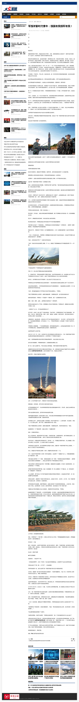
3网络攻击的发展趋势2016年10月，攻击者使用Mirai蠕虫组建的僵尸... (18, 183)
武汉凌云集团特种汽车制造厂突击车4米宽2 (51, 677)
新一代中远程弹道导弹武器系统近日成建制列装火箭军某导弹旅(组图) (44, 685)
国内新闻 (21, 14)
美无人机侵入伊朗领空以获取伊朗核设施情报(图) (67, 677)
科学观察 (58, 14)
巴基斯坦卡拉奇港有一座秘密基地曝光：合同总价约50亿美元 (15, 70)
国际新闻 (15, 14)
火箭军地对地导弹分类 (38, 633)
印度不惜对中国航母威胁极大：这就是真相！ (15, 91)
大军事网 (5, 3)
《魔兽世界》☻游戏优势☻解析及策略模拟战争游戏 (15, 86)
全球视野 (52, 14)
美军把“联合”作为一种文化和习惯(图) (13, 149)
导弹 (30, 69)
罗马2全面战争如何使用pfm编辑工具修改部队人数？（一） (18, 146)
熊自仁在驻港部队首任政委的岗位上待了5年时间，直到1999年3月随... (18, 120)
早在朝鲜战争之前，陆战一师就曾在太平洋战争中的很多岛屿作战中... (18, 111)
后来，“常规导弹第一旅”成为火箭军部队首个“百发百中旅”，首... (18, 174)
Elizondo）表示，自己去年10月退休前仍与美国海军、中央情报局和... (18, 44)
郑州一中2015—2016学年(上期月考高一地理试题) (16, 152)
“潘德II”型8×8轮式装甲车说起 (11, 144)
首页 (4, 14)
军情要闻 (9, 14)
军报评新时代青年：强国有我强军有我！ (35, 662)
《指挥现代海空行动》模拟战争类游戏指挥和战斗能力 (17, 162)
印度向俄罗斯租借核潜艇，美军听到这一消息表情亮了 (15, 75)
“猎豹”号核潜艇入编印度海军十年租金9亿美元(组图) (15, 81)
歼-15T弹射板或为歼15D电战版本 (12, 165)
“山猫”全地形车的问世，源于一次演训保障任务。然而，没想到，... (18, 54)
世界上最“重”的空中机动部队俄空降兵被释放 (35, 677)
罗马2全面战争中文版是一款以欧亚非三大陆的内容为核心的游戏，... (18, 102)
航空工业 (40, 14)
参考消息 (64, 14)
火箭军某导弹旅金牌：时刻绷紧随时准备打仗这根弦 (40, 690)
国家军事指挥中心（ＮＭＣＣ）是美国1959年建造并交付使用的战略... (18, 129)
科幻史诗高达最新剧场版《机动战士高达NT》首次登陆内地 (18, 154)
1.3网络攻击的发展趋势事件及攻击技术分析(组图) (51, 662)
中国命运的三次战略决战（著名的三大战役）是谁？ (16, 159)
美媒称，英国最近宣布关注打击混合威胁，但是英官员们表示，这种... (18, 26)
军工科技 (33, 14)
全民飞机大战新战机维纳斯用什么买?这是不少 (15, 65)
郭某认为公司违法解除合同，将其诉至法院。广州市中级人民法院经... (18, 192)
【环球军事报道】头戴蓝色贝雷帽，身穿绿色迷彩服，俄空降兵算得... (18, 201)
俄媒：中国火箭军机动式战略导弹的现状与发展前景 (40, 687)
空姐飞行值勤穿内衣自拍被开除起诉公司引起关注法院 (67, 662)
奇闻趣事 (46, 14)
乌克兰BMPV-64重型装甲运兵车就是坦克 (14, 141)
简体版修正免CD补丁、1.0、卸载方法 (13, 157)
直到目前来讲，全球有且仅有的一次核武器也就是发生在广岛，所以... (18, 35)
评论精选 (27, 14)
